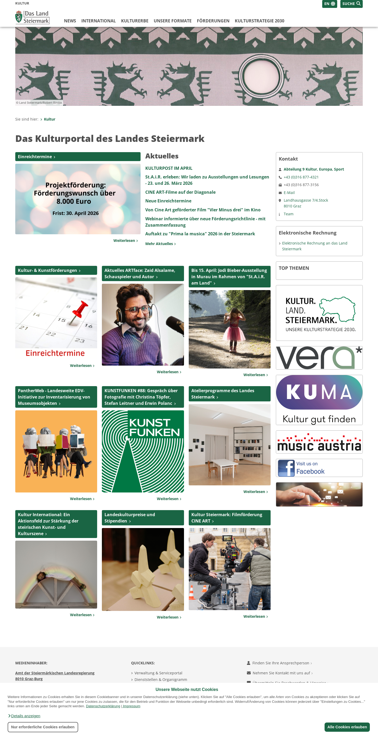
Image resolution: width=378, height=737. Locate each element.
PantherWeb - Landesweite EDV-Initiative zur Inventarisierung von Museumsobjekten (54, 397)
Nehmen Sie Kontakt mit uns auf (280, 672)
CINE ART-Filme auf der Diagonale (180, 192)
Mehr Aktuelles (160, 243)
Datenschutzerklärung (103, 706)
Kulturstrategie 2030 (259, 21)
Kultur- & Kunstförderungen (47, 270)
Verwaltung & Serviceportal (158, 672)
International (98, 21)
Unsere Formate (173, 21)
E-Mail (289, 192)
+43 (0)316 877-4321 (301, 177)
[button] (24, 716)
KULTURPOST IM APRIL (168, 168)
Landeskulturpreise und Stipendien (130, 518)
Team (289, 213)
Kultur (47, 119)
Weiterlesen (125, 240)
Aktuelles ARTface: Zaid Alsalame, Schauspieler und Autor (140, 273)
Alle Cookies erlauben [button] (347, 727)
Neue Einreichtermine (168, 201)
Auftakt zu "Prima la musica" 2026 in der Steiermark (200, 234)
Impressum (131, 706)
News (70, 21)
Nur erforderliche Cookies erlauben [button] (42, 727)
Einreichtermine (35, 157)
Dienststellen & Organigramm (161, 679)
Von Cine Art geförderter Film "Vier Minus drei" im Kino (203, 210)
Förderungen (213, 21)
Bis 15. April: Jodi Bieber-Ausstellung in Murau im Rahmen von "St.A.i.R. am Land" (229, 276)
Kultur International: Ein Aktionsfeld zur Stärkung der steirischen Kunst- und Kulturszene (48, 524)
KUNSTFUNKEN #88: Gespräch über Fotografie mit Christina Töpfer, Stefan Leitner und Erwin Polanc (141, 397)
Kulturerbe (134, 21)
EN (326, 3)
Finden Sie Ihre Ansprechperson (279, 662)
